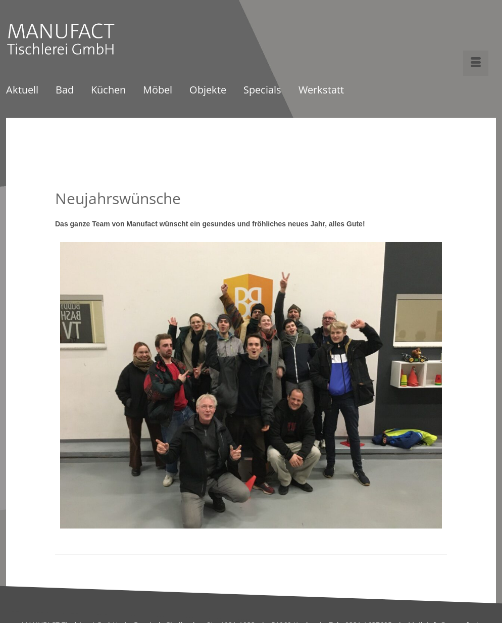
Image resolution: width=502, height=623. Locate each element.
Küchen (108, 91)
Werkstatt (321, 91)
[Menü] (475, 63)
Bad (65, 91)
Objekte (207, 91)
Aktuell (22, 91)
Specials (262, 91)
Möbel (157, 91)
